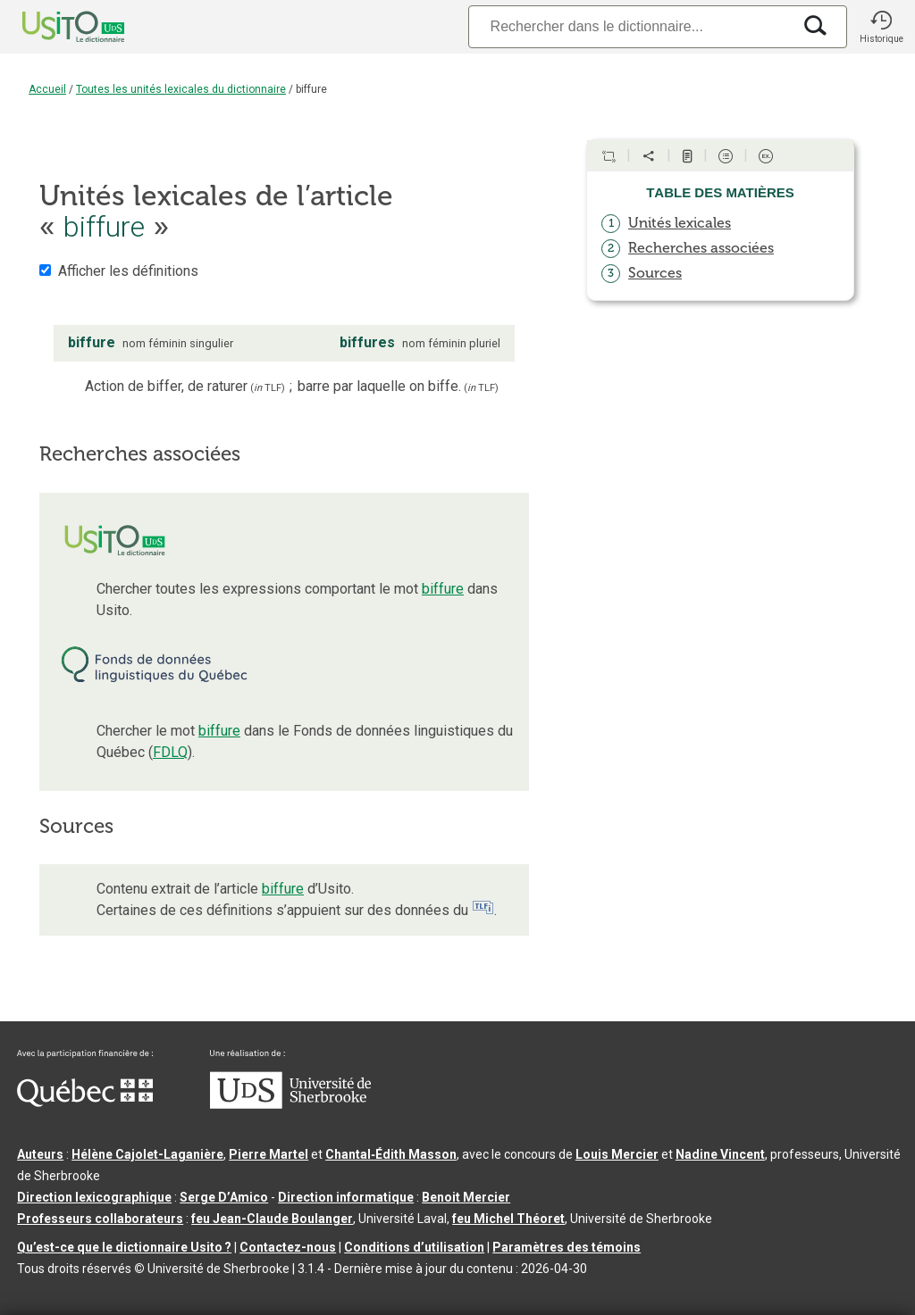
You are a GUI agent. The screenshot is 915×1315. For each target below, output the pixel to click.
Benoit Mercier (466, 1197)
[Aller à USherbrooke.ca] (290, 1104)
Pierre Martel (268, 1154)
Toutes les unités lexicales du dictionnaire (181, 89)
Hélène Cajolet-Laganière (147, 1154)
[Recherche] (630, 26)
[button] (881, 27)
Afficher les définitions (128, 270)
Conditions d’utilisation (414, 1247)
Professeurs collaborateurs (100, 1218)
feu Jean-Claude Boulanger (272, 1218)
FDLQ (170, 752)
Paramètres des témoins (566, 1247)
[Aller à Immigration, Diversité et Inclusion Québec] (85, 1102)
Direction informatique (346, 1197)
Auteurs (40, 1154)
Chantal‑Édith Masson (391, 1154)
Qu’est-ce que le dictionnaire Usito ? (124, 1247)
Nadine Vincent (720, 1154)
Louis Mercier (617, 1154)
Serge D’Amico (224, 1197)
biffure (443, 588)
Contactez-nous (287, 1247)
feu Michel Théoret (508, 1218)
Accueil (47, 89)
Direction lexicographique (94, 1197)
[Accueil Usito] (53, 27)
